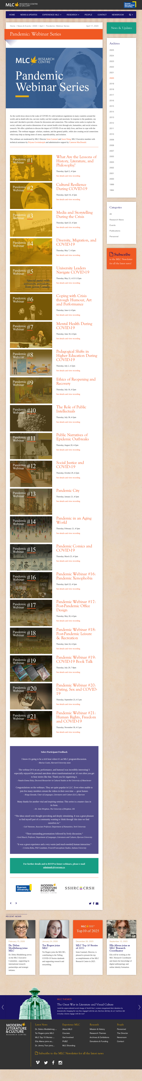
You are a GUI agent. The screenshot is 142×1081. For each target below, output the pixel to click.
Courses (66, 1033)
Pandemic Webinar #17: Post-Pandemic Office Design (76, 606)
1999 (112, 184)
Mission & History (97, 1029)
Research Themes (98, 1033)
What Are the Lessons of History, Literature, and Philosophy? (76, 161)
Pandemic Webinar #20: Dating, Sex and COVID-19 (76, 689)
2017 (112, 95)
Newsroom (118, 15)
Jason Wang (66, 139)
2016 (112, 100)
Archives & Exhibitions (99, 1037)
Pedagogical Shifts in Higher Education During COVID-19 (76, 356)
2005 (112, 156)
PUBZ (65, 1041)
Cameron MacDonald (77, 142)
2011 (112, 128)
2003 (112, 162)
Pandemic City (67, 491)
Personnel (114, 236)
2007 (112, 151)
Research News (117, 220)
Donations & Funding (99, 1041)
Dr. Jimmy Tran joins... (44, 1045)
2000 (112, 179)
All (111, 214)
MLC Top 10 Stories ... (44, 1037)
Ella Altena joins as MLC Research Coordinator (120, 948)
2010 (112, 134)
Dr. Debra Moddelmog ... (46, 1029)
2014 (112, 112)
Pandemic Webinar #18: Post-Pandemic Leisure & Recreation (76, 634)
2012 (112, 123)
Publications (115, 231)
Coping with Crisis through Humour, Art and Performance (74, 300)
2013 (112, 117)
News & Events (24, 26)
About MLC (67, 1029)
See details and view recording (68, 176)
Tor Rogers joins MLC (51, 947)
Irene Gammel (52, 139)
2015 (112, 106)
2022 (112, 67)
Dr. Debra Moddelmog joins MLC (18, 948)
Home (12, 15)
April (41, 26)
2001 (112, 173)
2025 (112, 50)
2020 (35, 26)
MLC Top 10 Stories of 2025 (87, 947)
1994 (112, 190)
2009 (112, 140)
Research (73, 15)
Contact (102, 15)
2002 (112, 168)
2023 (112, 61)
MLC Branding (68, 1045)
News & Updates (28, 15)
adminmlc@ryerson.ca (54, 867)
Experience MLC (51, 15)
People (88, 15)
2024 (112, 56)
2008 (112, 145)
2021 (112, 72)
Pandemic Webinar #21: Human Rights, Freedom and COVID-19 (76, 717)
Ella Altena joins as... (44, 1041)
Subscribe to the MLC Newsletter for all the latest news (69, 1053)
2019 (112, 84)
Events (113, 225)
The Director (122, 1033)
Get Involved (67, 1037)
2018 (112, 89)
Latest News (41, 1024)
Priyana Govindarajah (36, 142)
